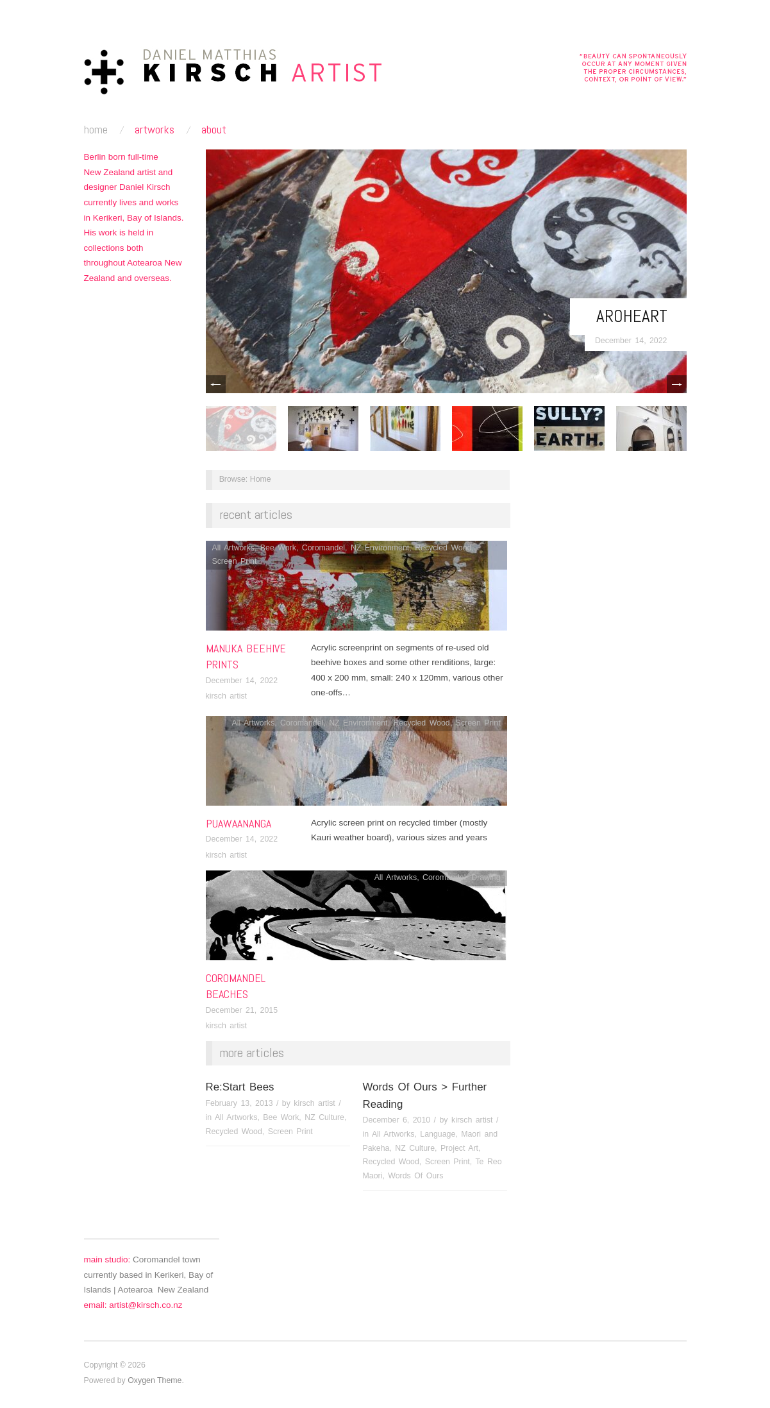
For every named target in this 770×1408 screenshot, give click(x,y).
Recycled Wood (443, 547)
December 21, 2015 (242, 1010)
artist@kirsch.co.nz (145, 1305)
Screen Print (234, 561)
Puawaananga (238, 823)
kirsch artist (226, 695)
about (213, 129)
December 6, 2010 (397, 1119)
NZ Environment (380, 547)
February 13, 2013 (239, 1103)
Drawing (485, 877)
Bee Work (278, 547)
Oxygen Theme (154, 1380)
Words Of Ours (415, 1175)
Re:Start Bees (240, 1087)
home (96, 129)
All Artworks (233, 547)
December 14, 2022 (631, 340)
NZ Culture (324, 1117)
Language (437, 1134)
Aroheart (631, 316)
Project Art (459, 1148)
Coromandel (323, 547)
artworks (154, 129)
